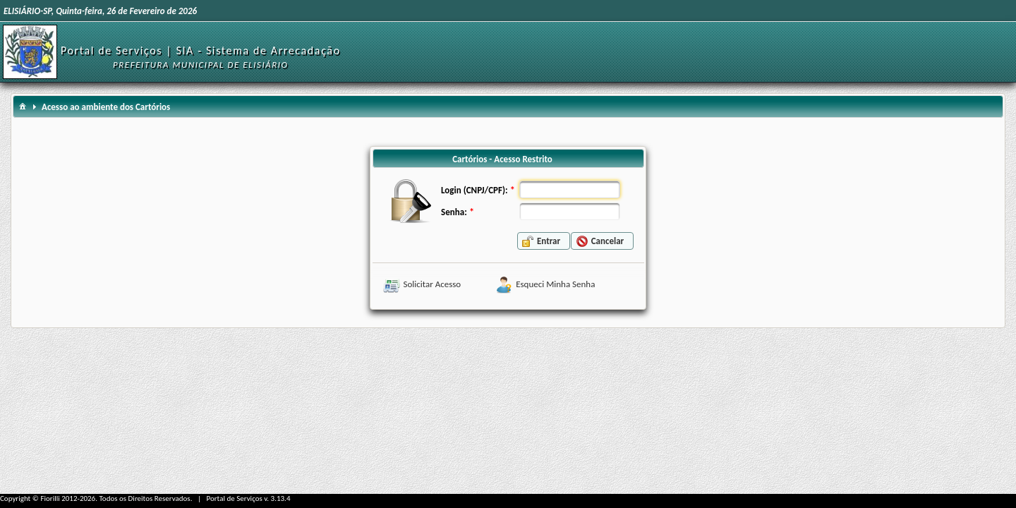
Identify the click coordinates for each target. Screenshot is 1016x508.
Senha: (454, 212)
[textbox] (569, 189)
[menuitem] (22, 105)
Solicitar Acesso (432, 284)
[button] (543, 241)
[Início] (30, 51)
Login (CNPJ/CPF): (474, 190)
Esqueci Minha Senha (555, 284)
